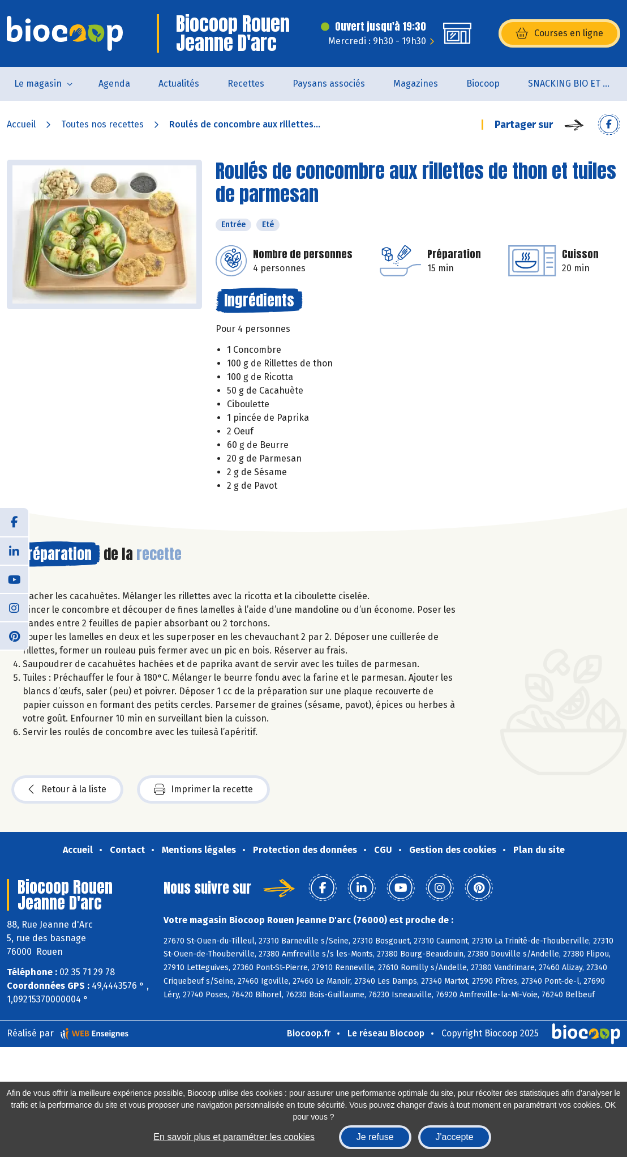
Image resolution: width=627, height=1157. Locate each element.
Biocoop (483, 83)
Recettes (245, 83)
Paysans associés (329, 83)
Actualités (178, 83)
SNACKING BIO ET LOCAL (577, 83)
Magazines (415, 83)
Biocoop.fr (308, 1033)
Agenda (114, 83)
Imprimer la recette (203, 789)
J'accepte (455, 1137)
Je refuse (375, 1137)
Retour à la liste (67, 789)
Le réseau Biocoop (385, 1033)
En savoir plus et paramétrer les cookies (234, 1137)
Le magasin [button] (38, 83)
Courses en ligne (559, 33)
